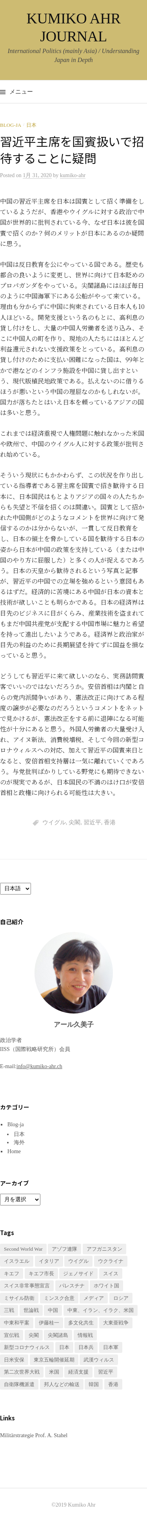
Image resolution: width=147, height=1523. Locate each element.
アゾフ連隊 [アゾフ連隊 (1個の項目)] (64, 1249)
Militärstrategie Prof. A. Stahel (33, 1435)
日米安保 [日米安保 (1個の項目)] (14, 1360)
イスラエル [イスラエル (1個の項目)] (16, 1261)
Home (14, 1151)
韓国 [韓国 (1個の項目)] (94, 1384)
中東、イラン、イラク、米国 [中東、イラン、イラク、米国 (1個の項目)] (100, 1310)
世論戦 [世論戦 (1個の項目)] (31, 1310)
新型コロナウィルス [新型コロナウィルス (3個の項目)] (27, 1347)
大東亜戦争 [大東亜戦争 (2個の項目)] (116, 1323)
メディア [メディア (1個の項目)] (93, 1298)
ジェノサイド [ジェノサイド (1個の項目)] (78, 1273)
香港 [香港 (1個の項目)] (113, 1384)
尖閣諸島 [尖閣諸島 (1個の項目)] (58, 1335)
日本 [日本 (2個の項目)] (64, 1347)
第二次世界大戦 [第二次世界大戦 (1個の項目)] (22, 1372)
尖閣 (74, 822)
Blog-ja (10, 125)
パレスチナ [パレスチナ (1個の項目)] (72, 1286)
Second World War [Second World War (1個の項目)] (23, 1249)
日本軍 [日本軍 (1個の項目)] (110, 1347)
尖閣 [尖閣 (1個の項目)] (34, 1335)
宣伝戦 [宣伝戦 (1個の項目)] (11, 1335)
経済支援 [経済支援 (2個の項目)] (78, 1372)
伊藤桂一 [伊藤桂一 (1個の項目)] (49, 1323)
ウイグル (54, 822)
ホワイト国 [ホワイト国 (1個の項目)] (106, 1286)
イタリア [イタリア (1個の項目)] (49, 1261)
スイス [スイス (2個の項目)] (110, 1273)
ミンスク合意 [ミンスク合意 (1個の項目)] (59, 1298)
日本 (31, 125)
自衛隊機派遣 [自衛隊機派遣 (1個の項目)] (19, 1384)
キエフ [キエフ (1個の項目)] (11, 1273)
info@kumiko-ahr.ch (39, 1066)
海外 (19, 1142)
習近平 (92, 822)
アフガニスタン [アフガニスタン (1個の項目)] (104, 1249)
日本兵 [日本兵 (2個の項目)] (86, 1347)
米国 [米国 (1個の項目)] (54, 1372)
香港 (110, 822)
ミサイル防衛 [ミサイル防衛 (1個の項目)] (19, 1298)
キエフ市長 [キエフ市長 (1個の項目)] (41, 1273)
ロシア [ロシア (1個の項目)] (121, 1298)
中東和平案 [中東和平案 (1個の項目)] (16, 1323)
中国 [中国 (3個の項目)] (53, 1310)
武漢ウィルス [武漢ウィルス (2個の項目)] (98, 1360)
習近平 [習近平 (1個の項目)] (105, 1372)
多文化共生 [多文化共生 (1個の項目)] (81, 1323)
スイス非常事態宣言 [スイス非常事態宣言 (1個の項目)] (27, 1286)
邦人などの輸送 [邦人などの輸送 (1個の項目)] (62, 1384)
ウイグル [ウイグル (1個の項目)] (78, 1261)
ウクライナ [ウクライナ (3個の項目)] (110, 1261)
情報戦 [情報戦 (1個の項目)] (85, 1335)
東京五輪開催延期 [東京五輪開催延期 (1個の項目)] (54, 1360)
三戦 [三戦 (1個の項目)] (9, 1310)
